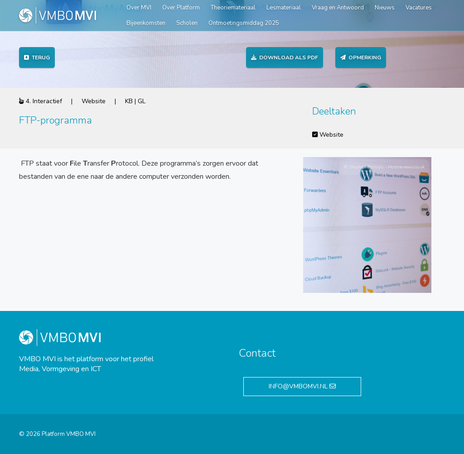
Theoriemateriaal (233, 8)
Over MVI (138, 8)
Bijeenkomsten (145, 23)
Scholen (187, 23)
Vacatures (419, 8)
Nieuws (385, 8)
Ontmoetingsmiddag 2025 (243, 23)
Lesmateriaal (283, 8)
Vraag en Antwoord (338, 8)
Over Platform (181, 8)
